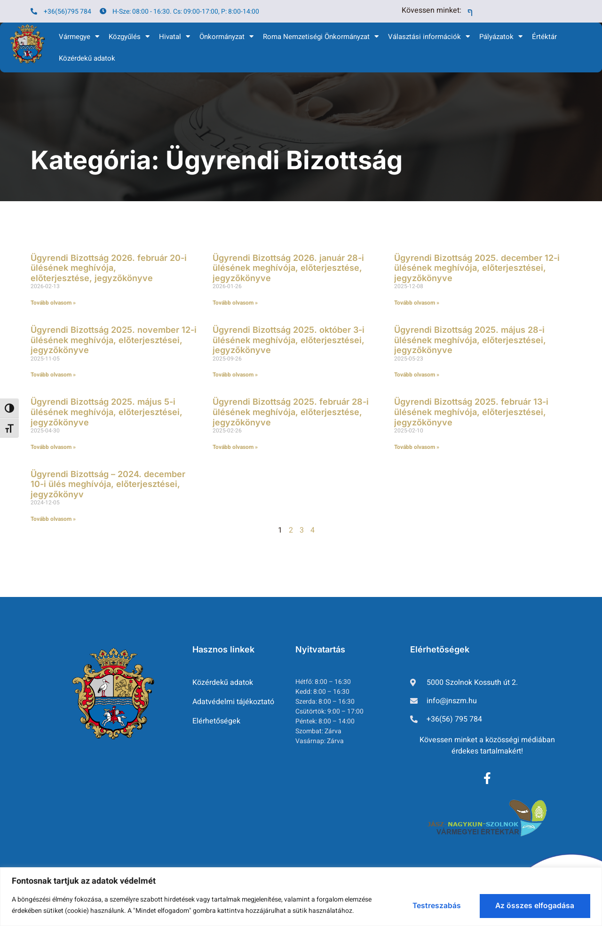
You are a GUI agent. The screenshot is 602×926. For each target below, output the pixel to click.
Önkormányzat (226, 36)
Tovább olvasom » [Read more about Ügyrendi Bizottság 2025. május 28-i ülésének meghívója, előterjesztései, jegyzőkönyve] (416, 374)
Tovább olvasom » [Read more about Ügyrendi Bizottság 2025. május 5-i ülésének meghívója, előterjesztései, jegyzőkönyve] (53, 447)
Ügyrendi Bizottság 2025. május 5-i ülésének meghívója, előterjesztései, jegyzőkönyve (106, 412)
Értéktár (544, 36)
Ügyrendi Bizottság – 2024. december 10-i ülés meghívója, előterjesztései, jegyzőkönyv (108, 484)
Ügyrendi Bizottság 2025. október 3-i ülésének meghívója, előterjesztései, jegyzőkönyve (288, 340)
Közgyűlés (129, 36)
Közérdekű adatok (87, 58)
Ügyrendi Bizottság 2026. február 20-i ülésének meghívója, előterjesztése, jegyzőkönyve (109, 268)
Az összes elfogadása (531, 905)
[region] (301, 896)
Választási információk (429, 36)
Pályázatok (501, 36)
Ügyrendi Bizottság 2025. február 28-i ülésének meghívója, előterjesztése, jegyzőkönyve (291, 412)
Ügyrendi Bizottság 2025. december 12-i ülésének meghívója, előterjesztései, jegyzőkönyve (477, 268)
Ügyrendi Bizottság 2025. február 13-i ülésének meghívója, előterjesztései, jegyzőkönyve (471, 412)
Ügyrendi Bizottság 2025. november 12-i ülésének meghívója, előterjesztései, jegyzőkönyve (114, 340)
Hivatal (174, 36)
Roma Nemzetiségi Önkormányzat (321, 36)
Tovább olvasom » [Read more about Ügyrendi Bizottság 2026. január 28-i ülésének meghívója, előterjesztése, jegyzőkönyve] (235, 302)
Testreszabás (426, 905)
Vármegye (79, 36)
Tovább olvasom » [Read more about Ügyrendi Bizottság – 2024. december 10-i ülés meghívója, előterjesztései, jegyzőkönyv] (53, 519)
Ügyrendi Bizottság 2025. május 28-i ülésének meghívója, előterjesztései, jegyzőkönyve (470, 340)
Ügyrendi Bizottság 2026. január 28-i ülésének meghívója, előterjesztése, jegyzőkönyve (288, 268)
